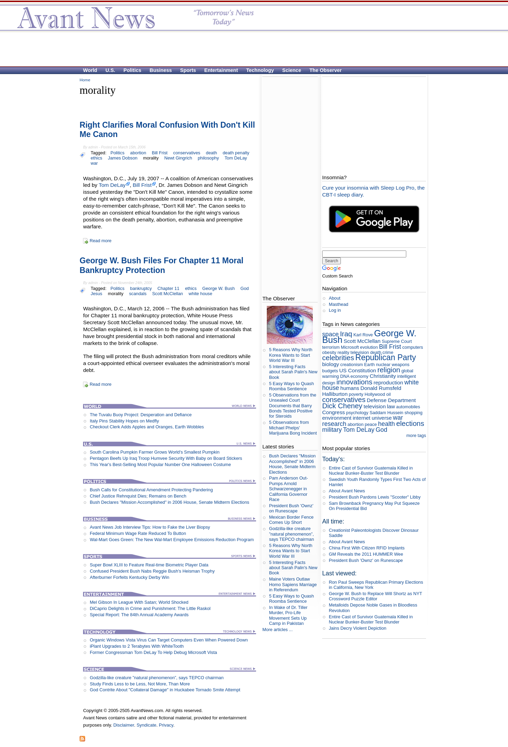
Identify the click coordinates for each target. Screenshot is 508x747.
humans (349, 388)
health (386, 423)
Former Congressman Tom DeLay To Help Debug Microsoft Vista (153, 652)
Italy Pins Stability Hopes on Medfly (124, 420)
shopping (414, 412)
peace (371, 424)
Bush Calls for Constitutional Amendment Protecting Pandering (151, 489)
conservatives (186, 152)
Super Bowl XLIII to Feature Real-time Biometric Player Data (149, 564)
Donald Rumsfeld (381, 388)
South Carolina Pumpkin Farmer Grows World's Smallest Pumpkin (154, 452)
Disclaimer (123, 725)
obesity (329, 352)
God (245, 288)
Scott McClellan (167, 293)
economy (360, 376)
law (391, 406)
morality (151, 158)
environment (337, 418)
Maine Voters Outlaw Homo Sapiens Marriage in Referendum (293, 584)
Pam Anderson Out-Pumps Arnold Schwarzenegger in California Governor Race (288, 488)
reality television (353, 352)
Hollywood (375, 394)
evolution (369, 347)
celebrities (338, 358)
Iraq (346, 334)
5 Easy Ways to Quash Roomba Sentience (291, 386)
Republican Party (385, 357)
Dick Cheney (342, 406)
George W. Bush (218, 288)
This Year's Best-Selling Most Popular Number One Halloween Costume (160, 464)
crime (387, 352)
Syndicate (146, 725)
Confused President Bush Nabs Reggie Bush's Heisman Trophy (152, 571)
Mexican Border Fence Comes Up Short (291, 519)
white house (200, 293)
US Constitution (357, 370)
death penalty (236, 152)
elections (410, 423)
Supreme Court (397, 341)
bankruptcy (141, 288)
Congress (333, 412)
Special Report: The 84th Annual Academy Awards (139, 614)
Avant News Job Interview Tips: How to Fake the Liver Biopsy (150, 527)
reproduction (388, 382)
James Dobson (122, 158)
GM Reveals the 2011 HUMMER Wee (366, 554)
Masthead (338, 304)
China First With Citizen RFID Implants (367, 547)
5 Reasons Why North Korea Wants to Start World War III (290, 355)
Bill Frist (160, 152)
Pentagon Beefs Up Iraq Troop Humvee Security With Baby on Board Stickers (166, 458)
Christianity (383, 376)
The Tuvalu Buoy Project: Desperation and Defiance (141, 414)
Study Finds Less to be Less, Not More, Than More (140, 683)
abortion (138, 152)
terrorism (330, 347)
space (330, 334)
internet (361, 418)
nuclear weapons (392, 364)
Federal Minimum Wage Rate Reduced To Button (138, 533)
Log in (335, 310)
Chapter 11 (168, 288)
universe (382, 418)
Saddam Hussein (386, 412)
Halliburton (334, 394)
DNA (344, 376)
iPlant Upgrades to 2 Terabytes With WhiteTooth (136, 646)
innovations (354, 382)
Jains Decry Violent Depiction (357, 628)
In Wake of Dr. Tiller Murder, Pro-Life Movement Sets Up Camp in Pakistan (288, 615)
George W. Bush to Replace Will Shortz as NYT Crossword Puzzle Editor (375, 596)
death (211, 152)
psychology (357, 412)
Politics (132, 70)
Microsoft (350, 347)
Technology (260, 70)
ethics (96, 158)
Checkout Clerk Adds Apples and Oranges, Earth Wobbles (147, 426)
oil (388, 394)
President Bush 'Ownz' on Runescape (291, 508)
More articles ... (277, 629)
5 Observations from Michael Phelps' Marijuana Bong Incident (293, 428)
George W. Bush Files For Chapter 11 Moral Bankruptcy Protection (162, 265)
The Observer (325, 70)
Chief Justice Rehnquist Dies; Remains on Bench (138, 496)
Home (85, 80)
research (334, 423)
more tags (416, 435)
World (90, 70)
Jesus (96, 293)
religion (388, 370)
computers (412, 347)
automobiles (408, 406)
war (94, 163)
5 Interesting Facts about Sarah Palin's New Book (293, 372)
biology (330, 364)
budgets (330, 370)
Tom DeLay (236, 158)
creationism (351, 364)
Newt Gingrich (178, 158)
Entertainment (221, 70)
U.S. (110, 70)
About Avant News (347, 490)
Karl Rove (363, 334)
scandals (138, 293)
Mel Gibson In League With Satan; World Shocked (139, 602)
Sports (188, 70)
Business (160, 70)
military (332, 429)
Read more (100, 240)
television (375, 406)
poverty (356, 394)
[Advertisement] (251, 48)
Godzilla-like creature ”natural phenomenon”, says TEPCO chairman (157, 677)
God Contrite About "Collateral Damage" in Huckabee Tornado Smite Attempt (165, 689)
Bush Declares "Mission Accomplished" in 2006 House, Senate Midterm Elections (169, 502)
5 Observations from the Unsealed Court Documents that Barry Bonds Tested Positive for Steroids (292, 405)
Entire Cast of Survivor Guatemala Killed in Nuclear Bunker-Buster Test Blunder (371, 470)
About (334, 298)
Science (291, 70)
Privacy (166, 725)
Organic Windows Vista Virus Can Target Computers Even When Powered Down (169, 640)
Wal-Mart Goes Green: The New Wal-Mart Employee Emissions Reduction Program (172, 539)
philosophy (208, 158)
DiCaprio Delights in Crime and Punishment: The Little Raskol (150, 608)
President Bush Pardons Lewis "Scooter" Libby (374, 497)
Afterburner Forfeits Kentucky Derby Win (129, 577)
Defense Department (391, 400)
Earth (369, 364)
